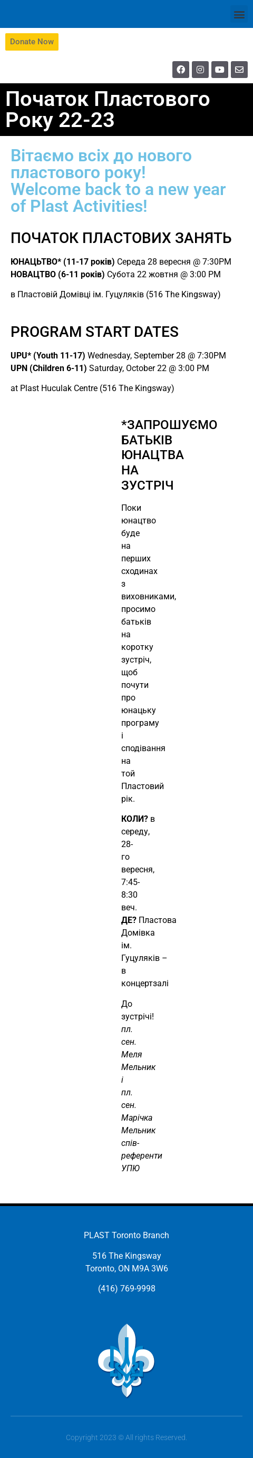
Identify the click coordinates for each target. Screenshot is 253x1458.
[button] (239, 14)
